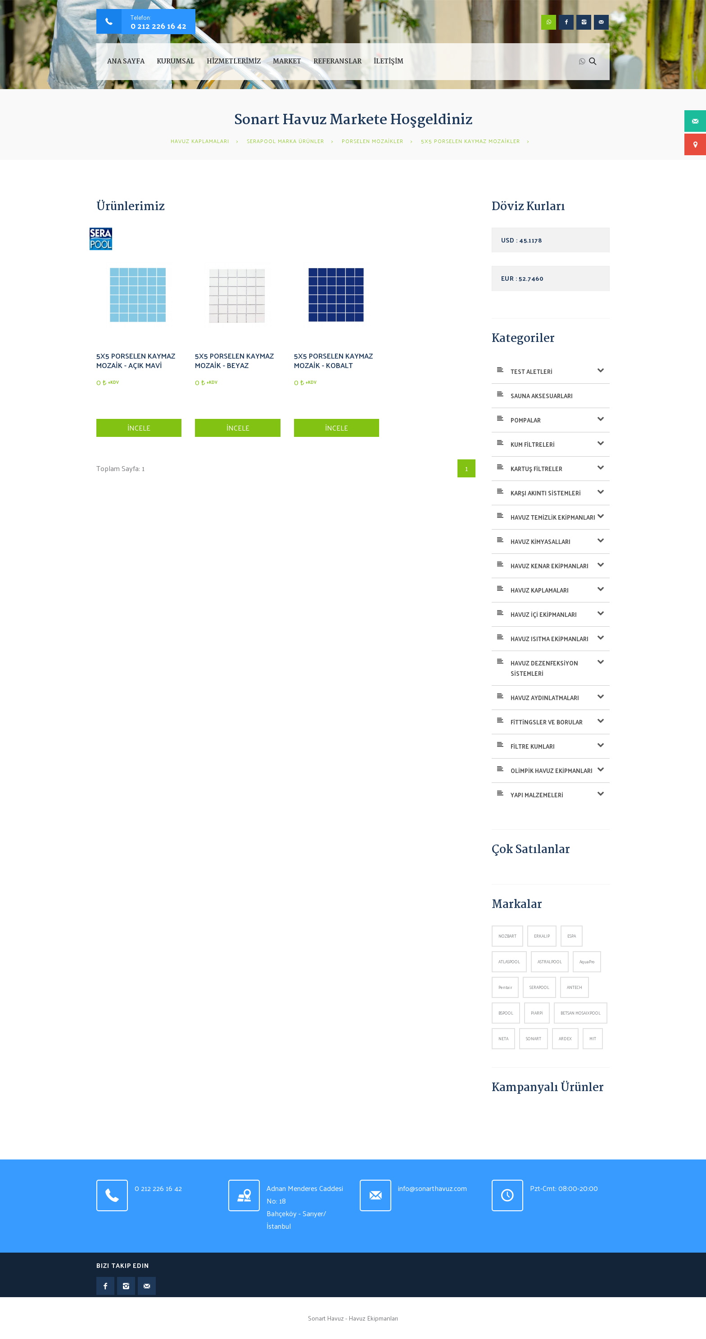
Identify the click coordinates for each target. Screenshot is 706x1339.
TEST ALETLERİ (531, 371)
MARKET (287, 61)
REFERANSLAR (337, 61)
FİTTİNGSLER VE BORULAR (547, 722)
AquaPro (586, 961)
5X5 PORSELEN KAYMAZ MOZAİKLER (470, 141)
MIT (592, 1038)
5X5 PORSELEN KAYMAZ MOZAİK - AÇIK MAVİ (135, 360)
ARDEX (565, 1038)
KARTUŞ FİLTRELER (536, 468)
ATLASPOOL (509, 961)
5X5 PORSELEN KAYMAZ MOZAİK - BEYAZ (234, 360)
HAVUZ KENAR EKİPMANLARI (549, 566)
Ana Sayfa (126, 61)
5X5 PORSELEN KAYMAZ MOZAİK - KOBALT (333, 360)
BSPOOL (505, 1012)
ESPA (571, 935)
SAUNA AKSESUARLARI (542, 396)
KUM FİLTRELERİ (533, 444)
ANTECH (574, 987)
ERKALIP (542, 935)
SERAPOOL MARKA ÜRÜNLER (285, 141)
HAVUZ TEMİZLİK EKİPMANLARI (553, 517)
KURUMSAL (176, 61)
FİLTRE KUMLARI (533, 746)
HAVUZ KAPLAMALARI (200, 141)
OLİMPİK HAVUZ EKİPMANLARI (552, 770)
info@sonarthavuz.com (432, 1188)
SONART (533, 1038)
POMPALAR (526, 420)
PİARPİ (537, 1012)
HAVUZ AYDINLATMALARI (545, 697)
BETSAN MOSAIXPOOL (581, 1012)
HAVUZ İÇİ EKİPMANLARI (544, 614)
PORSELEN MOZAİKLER (372, 141)
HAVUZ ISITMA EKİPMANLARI (549, 639)
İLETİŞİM (388, 61)
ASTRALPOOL (550, 961)
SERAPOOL (539, 987)
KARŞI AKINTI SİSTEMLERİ (546, 493)
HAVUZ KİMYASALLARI (540, 541)
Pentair (505, 987)
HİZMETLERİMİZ (234, 61)
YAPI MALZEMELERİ (537, 795)
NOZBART (507, 935)
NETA (503, 1038)
